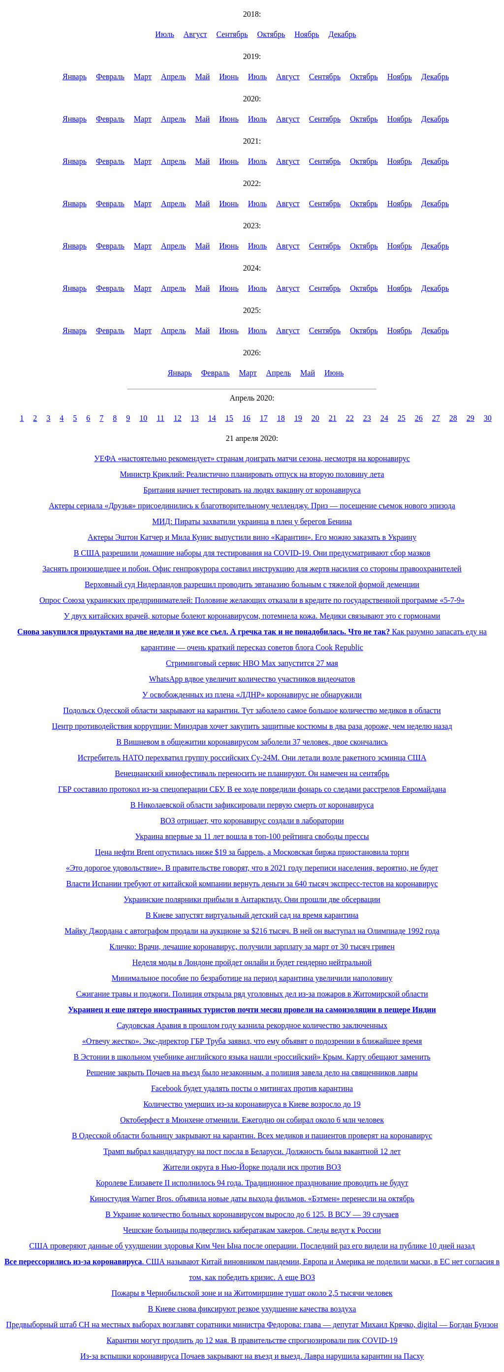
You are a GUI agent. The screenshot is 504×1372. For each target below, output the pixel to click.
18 (281, 418)
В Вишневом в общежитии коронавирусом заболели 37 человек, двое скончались (252, 742)
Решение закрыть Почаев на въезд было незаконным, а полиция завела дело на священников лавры (252, 1072)
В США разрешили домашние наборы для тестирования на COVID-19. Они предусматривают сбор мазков (252, 553)
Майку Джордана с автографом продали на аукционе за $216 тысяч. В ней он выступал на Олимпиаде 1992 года (252, 931)
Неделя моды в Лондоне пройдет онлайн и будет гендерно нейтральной (252, 962)
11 (160, 418)
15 (229, 418)
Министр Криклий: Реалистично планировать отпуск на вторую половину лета (252, 474)
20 (315, 418)
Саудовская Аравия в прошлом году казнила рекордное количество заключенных (252, 1025)
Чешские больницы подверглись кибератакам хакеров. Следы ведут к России (251, 1230)
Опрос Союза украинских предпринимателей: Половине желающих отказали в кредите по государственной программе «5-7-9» (252, 600)
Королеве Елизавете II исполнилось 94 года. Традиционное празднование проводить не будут (252, 1183)
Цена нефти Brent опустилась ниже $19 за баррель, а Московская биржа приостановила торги (252, 852)
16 (247, 418)
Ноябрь (306, 34)
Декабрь (342, 34)
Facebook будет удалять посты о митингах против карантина (252, 1088)
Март (143, 76)
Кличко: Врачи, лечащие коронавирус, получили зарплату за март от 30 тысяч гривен (251, 946)
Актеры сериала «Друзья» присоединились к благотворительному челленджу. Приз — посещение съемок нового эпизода (252, 505)
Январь (75, 76)
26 (419, 418)
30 (488, 418)
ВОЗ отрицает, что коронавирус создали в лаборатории (252, 820)
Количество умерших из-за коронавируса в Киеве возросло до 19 (252, 1104)
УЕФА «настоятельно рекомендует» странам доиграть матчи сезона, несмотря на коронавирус (252, 458)
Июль (164, 34)
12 (178, 418)
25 (402, 418)
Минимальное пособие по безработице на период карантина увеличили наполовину (252, 978)
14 (212, 418)
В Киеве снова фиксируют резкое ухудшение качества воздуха (252, 1309)
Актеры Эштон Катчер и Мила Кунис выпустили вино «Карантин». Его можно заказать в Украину (252, 537)
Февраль (110, 76)
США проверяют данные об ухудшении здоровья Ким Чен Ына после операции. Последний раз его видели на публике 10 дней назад (251, 1246)
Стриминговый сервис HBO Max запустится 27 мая (252, 663)
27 (436, 418)
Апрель (173, 76)
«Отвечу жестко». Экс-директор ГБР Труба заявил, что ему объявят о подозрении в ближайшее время (252, 1041)
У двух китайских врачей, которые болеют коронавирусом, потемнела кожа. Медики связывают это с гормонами (252, 616)
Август (195, 34)
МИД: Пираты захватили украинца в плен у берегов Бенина (252, 521)
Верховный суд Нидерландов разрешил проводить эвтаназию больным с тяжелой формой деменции (252, 584)
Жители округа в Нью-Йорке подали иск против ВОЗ (252, 1167)
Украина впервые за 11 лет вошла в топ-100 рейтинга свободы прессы (252, 836)
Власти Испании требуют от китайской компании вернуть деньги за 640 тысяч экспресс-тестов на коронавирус (252, 883)
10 (143, 418)
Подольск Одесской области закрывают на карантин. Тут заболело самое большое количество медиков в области (252, 710)
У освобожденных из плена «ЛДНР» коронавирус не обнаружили (252, 694)
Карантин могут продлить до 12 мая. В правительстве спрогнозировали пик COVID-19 (252, 1340)
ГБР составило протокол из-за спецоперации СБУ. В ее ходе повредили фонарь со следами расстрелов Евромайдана (252, 789)
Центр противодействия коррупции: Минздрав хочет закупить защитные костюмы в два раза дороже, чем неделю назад (252, 726)
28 (453, 418)
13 (195, 418)
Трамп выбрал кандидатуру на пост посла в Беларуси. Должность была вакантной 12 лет (252, 1151)
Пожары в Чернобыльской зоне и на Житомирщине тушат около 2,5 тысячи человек (252, 1293)
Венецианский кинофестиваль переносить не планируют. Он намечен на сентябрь (252, 773)
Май (202, 76)
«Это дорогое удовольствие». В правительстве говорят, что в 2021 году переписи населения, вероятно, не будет (252, 868)
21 (333, 418)
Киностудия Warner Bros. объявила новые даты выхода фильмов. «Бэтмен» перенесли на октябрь (252, 1198)
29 (470, 418)
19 (298, 418)
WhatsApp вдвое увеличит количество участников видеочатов (252, 679)
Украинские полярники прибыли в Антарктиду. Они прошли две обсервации (252, 899)
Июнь (228, 76)
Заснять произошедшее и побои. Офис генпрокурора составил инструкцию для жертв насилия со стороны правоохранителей (251, 568)
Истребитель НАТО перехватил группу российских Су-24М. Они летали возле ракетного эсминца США (252, 757)
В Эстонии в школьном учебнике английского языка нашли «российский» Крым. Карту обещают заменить (252, 1057)
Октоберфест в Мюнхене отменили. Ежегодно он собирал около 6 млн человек (252, 1120)
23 (367, 418)
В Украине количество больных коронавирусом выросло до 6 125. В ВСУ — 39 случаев (252, 1214)
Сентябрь (232, 34)
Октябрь (271, 34)
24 (384, 418)
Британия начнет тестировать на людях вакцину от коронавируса (252, 490)
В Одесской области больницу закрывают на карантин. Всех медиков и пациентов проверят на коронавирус (252, 1135)
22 (350, 418)
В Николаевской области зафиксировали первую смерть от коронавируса (252, 805)
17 (264, 418)
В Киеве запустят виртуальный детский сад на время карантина (252, 915)
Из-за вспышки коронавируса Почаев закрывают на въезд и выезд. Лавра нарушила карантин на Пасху (252, 1356)
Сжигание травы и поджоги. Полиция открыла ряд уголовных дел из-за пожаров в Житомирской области (252, 994)
